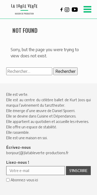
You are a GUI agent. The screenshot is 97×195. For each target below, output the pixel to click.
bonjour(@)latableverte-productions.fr (37, 153)
